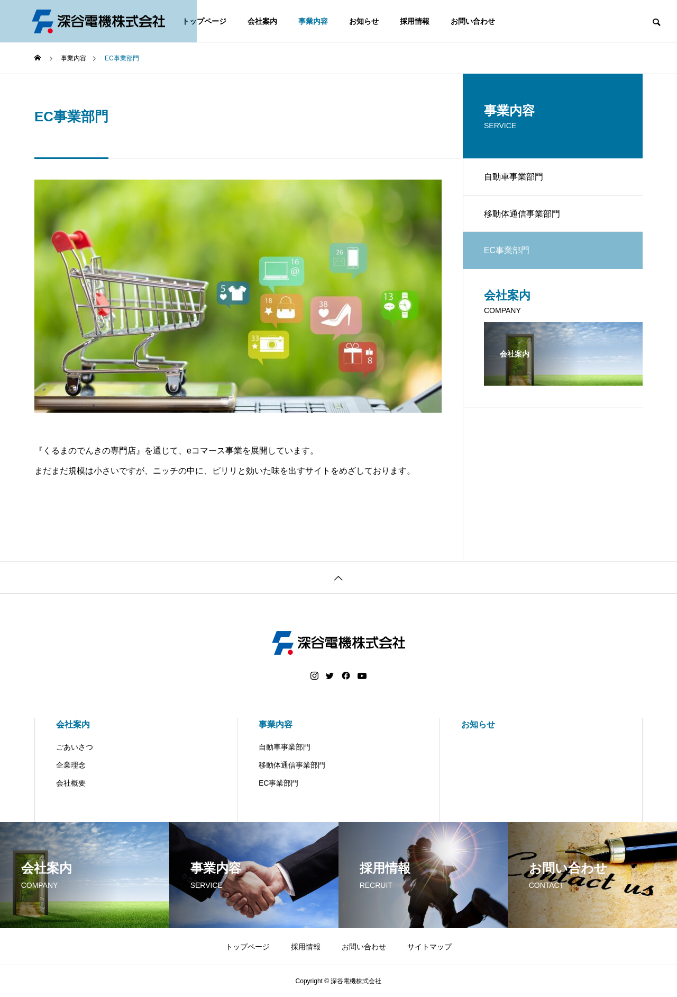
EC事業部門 (278, 783)
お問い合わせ (473, 21)
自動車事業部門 (513, 176)
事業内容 (313, 21)
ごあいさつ (74, 747)
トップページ (204, 21)
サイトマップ (429, 946)
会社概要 (71, 783)
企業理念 (71, 765)
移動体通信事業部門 (522, 213)
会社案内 (262, 21)
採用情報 (414, 21)
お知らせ (364, 21)
